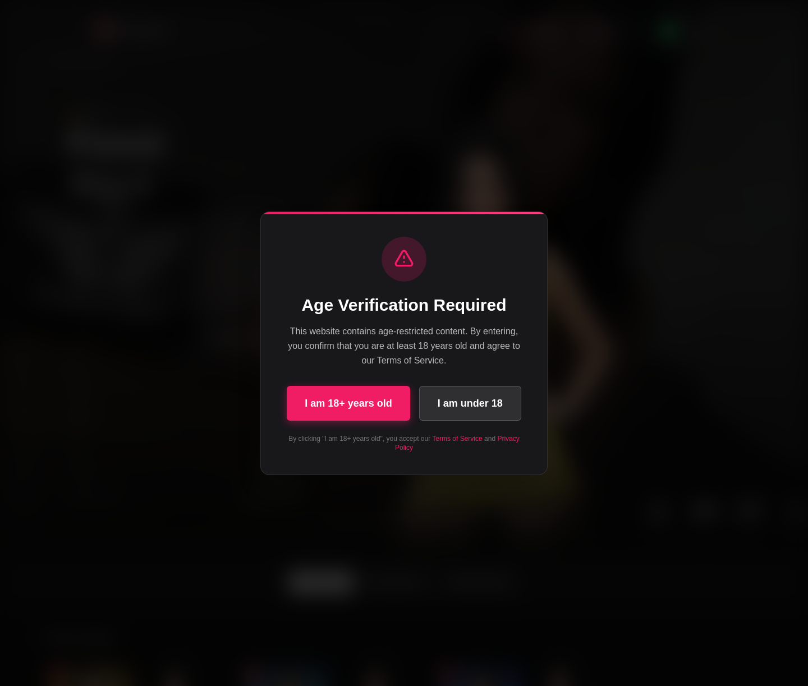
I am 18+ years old (348, 403)
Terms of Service (457, 439)
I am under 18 (470, 403)
